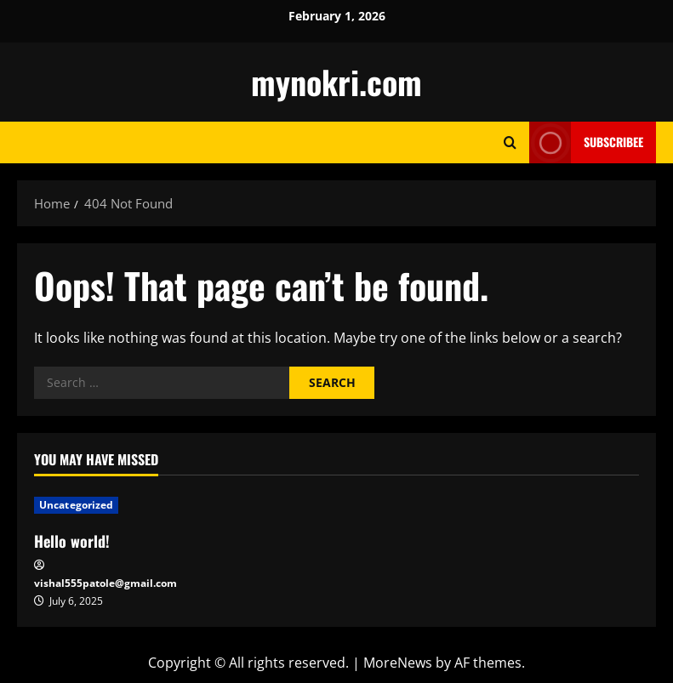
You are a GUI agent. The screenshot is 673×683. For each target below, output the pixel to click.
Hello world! (72, 541)
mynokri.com (336, 81)
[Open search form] (510, 142)
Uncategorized (76, 505)
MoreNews (397, 662)
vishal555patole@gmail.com (105, 583)
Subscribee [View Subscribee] (586, 142)
